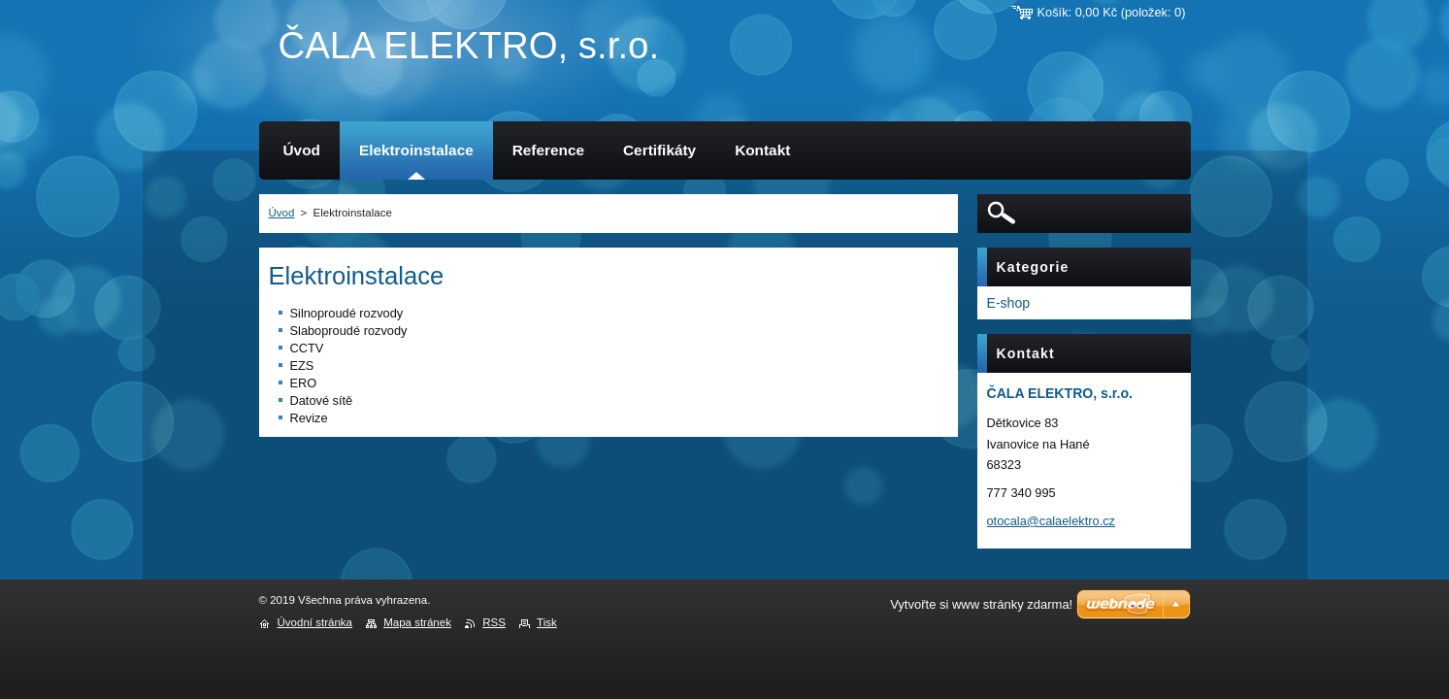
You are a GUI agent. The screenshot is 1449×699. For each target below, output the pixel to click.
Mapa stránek (417, 622)
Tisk (547, 622)
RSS (494, 622)
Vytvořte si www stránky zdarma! (981, 604)
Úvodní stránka (315, 622)
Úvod (282, 212)
